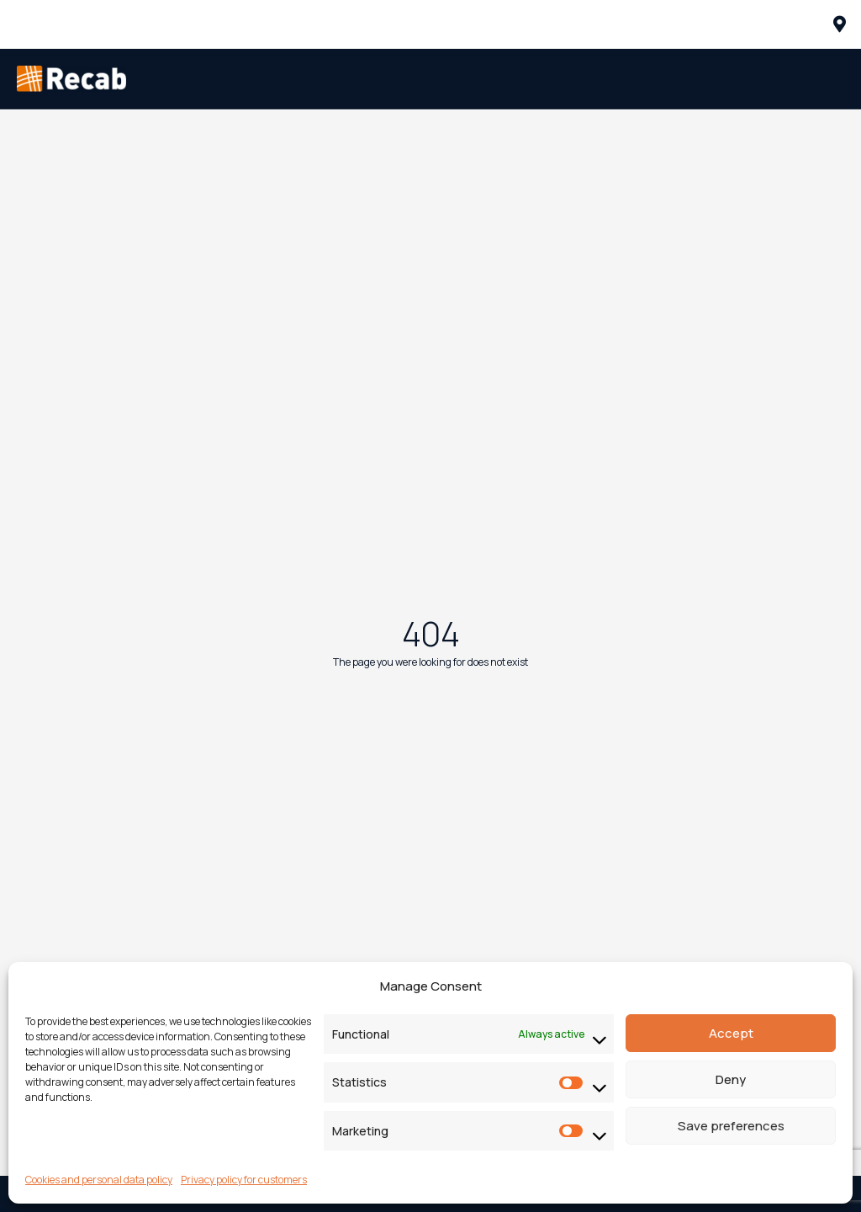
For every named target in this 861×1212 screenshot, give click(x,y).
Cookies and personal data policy (98, 1179)
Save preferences (731, 1126)
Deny (731, 1079)
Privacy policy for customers (244, 1179)
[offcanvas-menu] (840, 24)
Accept (731, 1033)
